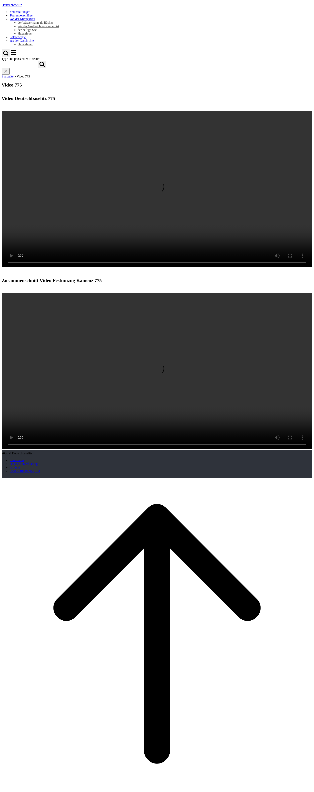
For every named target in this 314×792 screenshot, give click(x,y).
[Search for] (19, 66)
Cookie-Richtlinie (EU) (25, 471)
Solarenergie (18, 37)
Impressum (17, 460)
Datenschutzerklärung (24, 463)
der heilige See (27, 30)
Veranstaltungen (20, 11)
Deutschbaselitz (12, 5)
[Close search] (6, 71)
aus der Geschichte (22, 40)
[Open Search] (6, 53)
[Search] (42, 64)
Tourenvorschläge (21, 15)
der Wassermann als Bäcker (35, 22)
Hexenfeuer (25, 33)
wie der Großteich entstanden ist (38, 26)
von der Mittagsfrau (22, 19)
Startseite (8, 76)
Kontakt (15, 467)
